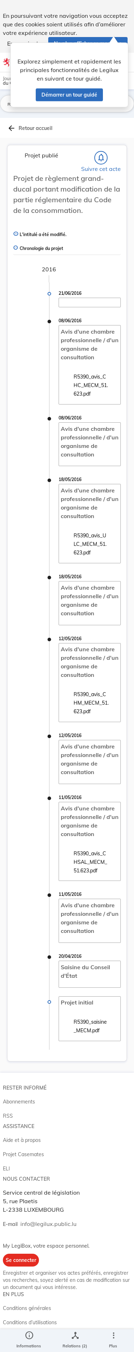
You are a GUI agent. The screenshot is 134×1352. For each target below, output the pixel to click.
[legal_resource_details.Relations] (75, 1340)
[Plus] (113, 1340)
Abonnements (19, 1101)
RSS (8, 1116)
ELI (6, 1168)
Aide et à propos (22, 1140)
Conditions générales (27, 1308)
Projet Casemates (23, 1154)
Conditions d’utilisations (30, 1322)
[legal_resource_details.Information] (28, 1340)
